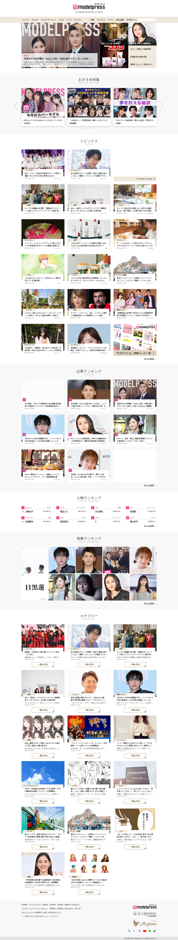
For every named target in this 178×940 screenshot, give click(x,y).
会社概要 (24, 904)
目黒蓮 (133, 511)
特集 (92, 20)
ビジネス (77, 20)
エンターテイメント (48, 20)
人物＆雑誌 (119, 20)
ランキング (101, 20)
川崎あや (29, 511)
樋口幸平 (134, 522)
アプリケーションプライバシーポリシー (34, 908)
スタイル (35, 20)
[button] (161, 106)
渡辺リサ (64, 511)
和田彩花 (64, 522)
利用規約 (45, 904)
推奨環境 (53, 904)
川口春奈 (99, 511)
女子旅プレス (131, 20)
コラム (61, 20)
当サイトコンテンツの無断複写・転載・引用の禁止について (41, 912)
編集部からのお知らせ (72, 904)
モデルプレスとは (35, 904)
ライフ (69, 20)
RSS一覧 (78, 908)
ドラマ (110, 20)
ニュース (25, 20)
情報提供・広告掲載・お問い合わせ (61, 908)
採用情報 (60, 904)
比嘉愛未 (29, 522)
